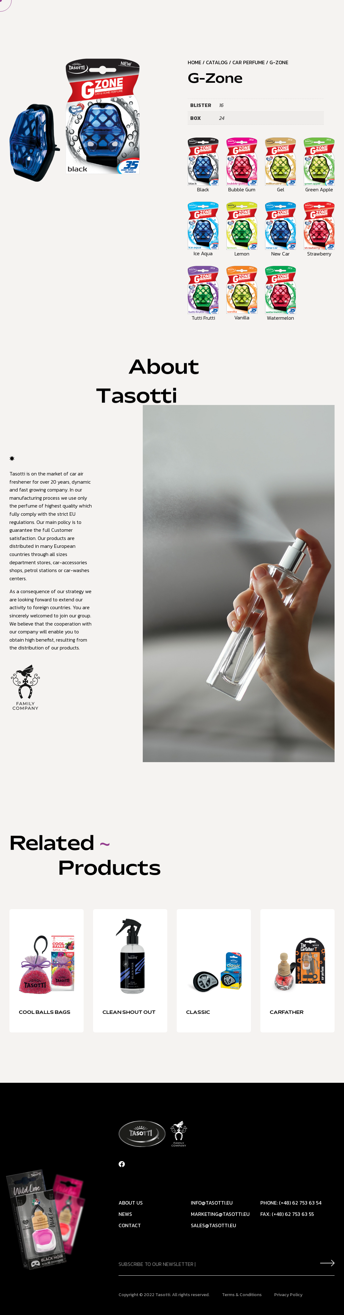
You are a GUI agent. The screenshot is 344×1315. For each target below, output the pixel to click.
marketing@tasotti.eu (220, 1214)
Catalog (217, 62)
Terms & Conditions (242, 1294)
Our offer (192, 17)
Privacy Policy (288, 1294)
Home (121, 17)
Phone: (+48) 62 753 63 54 (290, 1202)
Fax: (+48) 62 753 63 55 (287, 1214)
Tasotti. (163, 1294)
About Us (153, 17)
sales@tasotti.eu (213, 1225)
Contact (257, 17)
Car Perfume (248, 62)
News (226, 17)
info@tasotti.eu (212, 1202)
